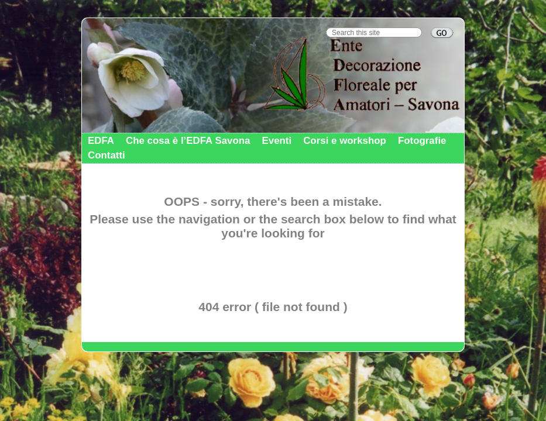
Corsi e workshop (344, 140)
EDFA (101, 140)
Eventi (276, 140)
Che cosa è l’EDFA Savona (188, 140)
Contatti (106, 155)
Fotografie (422, 140)
